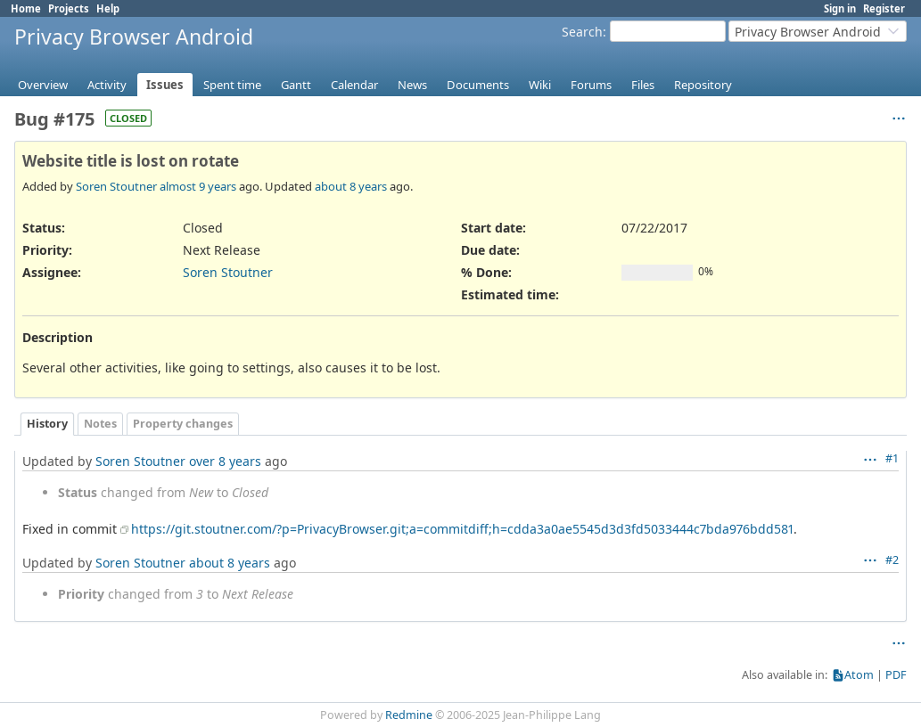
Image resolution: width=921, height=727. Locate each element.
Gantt (296, 85)
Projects (68, 8)
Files (642, 85)
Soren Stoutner (116, 186)
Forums (591, 85)
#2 (892, 560)
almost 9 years (198, 186)
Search (582, 31)
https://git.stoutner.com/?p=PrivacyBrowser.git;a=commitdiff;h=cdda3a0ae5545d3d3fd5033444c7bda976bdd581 (462, 528)
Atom (859, 674)
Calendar (354, 85)
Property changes (183, 423)
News (412, 85)
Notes (100, 423)
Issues (165, 85)
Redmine (408, 715)
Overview (43, 85)
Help (107, 8)
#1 (892, 458)
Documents (478, 85)
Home (26, 8)
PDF (896, 674)
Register (884, 8)
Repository (703, 85)
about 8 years (351, 186)
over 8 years (225, 461)
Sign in (840, 8)
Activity (107, 85)
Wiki (540, 85)
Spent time (232, 85)
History (47, 423)
